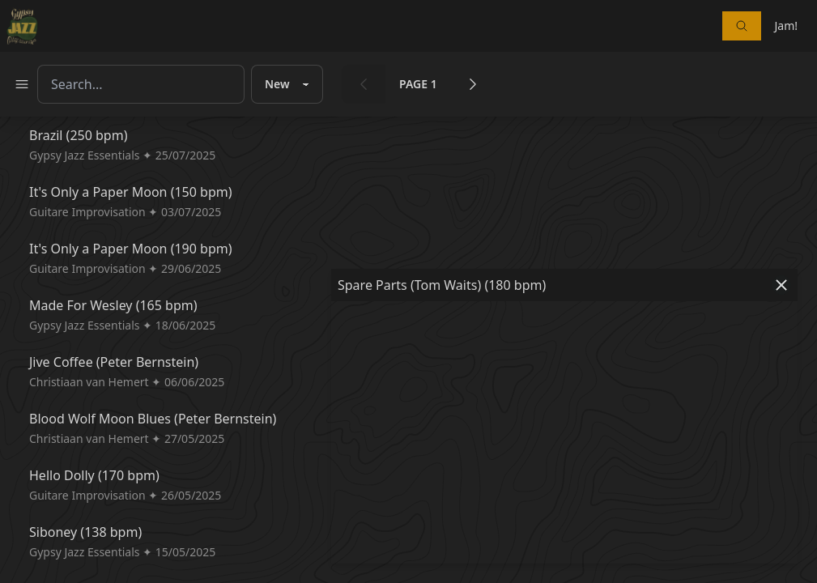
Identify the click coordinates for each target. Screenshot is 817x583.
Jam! (786, 25)
